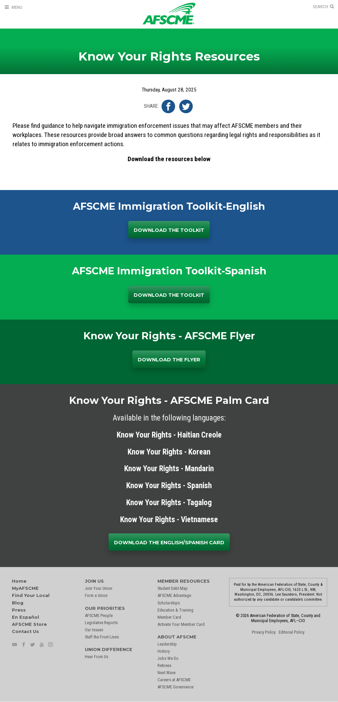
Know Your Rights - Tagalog (169, 502)
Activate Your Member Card (181, 624)
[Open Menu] (13, 7)
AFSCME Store (29, 624)
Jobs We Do (168, 658)
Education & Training (175, 610)
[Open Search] (323, 7)
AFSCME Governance (175, 686)
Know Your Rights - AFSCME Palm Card (169, 400)
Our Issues (94, 629)
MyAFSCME (25, 588)
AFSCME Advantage (174, 595)
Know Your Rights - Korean (169, 452)
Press (19, 610)
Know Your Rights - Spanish (169, 485)
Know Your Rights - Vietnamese (169, 519)
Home (19, 581)
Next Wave (166, 672)
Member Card (169, 617)
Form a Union (96, 595)
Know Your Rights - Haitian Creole (169, 435)
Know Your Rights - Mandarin (169, 468)
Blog (17, 602)
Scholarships (168, 602)
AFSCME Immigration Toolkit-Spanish (169, 271)
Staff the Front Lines (102, 636)
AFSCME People (99, 615)
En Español (25, 617)
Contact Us (25, 631)
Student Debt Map (172, 588)
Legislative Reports (101, 622)
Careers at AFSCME (174, 679)
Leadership (167, 644)
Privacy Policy (264, 632)
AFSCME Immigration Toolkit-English (169, 206)
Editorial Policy (291, 632)
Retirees (164, 665)
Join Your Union (98, 588)
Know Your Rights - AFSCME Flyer (169, 336)
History (163, 651)
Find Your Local (31, 595)
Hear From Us (96, 656)
